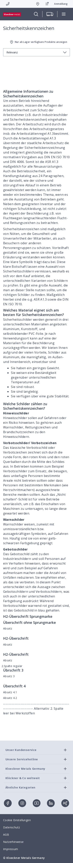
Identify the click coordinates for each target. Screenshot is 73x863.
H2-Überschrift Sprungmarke (27, 616)
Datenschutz (11, 827)
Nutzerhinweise (13, 842)
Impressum (10, 849)
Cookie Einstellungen (17, 820)
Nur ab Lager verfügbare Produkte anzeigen (38, 42)
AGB (6, 834)
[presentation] (36, 431)
